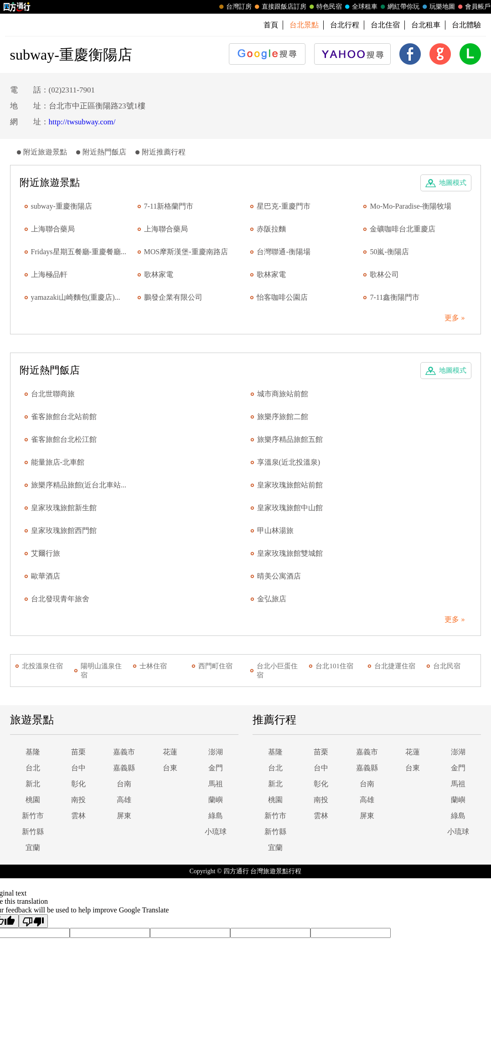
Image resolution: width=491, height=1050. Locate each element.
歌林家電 (158, 274)
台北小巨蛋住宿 (277, 670)
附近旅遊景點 (45, 152)
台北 (33, 768)
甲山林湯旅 (275, 530)
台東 (170, 768)
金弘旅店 (271, 599)
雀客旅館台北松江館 (64, 439)
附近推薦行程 (164, 152)
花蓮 (170, 752)
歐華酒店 (45, 576)
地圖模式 (452, 182)
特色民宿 (324, 7)
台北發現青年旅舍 (60, 599)
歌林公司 (384, 274)
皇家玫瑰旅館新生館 (64, 508)
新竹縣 (33, 831)
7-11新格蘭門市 (169, 206)
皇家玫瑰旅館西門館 (64, 530)
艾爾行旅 (45, 553)
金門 (215, 768)
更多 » (454, 318)
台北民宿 (446, 666)
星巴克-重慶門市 (283, 206)
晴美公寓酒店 (279, 576)
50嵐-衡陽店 (389, 252)
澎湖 (215, 752)
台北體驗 (466, 25)
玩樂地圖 (437, 7)
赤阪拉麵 (271, 229)
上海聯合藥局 (53, 229)
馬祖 (215, 784)
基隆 (33, 752)
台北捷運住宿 (394, 666)
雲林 (78, 816)
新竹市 (33, 816)
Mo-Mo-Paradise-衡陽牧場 (410, 206)
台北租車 (425, 25)
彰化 (78, 784)
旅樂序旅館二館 (282, 416)
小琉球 (216, 831)
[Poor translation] (33, 921)
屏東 (124, 816)
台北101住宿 (334, 666)
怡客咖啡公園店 (282, 297)
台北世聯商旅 (53, 394)
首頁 (271, 25)
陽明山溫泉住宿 (101, 670)
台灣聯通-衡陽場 (283, 252)
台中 (78, 768)
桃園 (33, 800)
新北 (33, 784)
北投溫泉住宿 (42, 666)
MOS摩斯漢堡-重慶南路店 (186, 252)
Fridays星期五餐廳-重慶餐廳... (78, 252)
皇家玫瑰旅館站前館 (290, 485)
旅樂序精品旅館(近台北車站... (78, 485)
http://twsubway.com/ (82, 122)
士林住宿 (153, 666)
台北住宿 (385, 25)
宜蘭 (33, 847)
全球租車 (360, 7)
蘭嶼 (215, 800)
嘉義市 (124, 752)
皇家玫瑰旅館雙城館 (290, 553)
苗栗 (78, 752)
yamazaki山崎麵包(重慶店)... (75, 297)
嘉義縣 (124, 768)
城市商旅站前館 (282, 394)
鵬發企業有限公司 (173, 297)
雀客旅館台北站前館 (64, 416)
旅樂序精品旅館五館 (290, 439)
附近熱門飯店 (104, 152)
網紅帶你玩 (398, 7)
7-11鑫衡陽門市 (394, 297)
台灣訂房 (234, 7)
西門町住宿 (215, 666)
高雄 (124, 800)
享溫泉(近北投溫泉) (288, 462)
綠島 (215, 816)
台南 (124, 784)
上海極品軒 (49, 274)
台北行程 (344, 25)
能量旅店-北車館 (57, 462)
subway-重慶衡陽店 (61, 206)
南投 (78, 800)
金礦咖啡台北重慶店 (402, 229)
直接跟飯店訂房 (279, 7)
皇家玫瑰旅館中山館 (290, 508)
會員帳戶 (473, 7)
